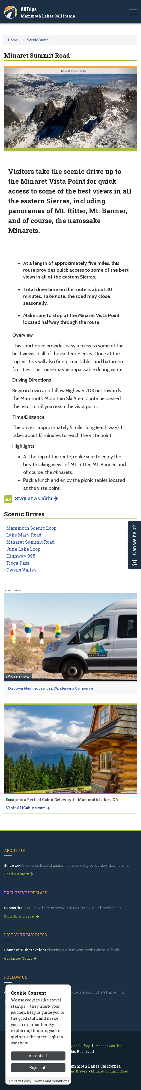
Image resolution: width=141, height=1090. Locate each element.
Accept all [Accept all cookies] (38, 1063)
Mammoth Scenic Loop (31, 528)
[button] (14, 108)
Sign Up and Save (21, 916)
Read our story (18, 873)
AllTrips (29, 9)
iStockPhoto (78, 70)
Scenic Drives (38, 40)
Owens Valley (21, 570)
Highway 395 (20, 556)
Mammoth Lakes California (48, 16)
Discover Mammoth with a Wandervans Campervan (51, 688)
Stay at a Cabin (36, 498)
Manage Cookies (108, 1046)
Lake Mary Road (23, 535)
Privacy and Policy (75, 1046)
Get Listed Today (20, 958)
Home (13, 40)
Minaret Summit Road (30, 542)
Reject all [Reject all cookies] (38, 1075)
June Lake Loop (23, 549)
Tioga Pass (17, 563)
